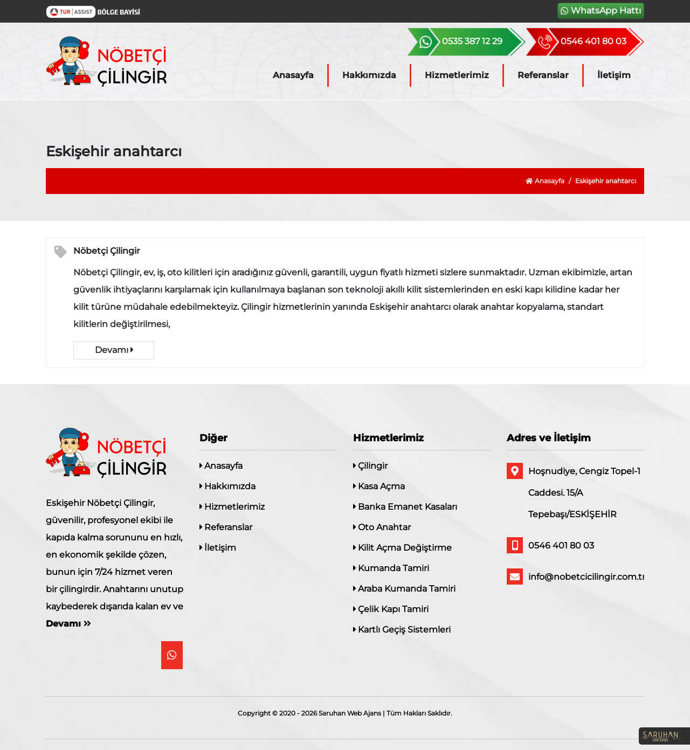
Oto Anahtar (382, 527)
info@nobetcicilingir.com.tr (575, 576)
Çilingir (370, 466)
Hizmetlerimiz (457, 75)
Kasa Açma (379, 486)
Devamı (114, 350)
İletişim (614, 75)
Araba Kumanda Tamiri (404, 589)
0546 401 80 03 (550, 545)
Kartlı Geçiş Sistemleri (402, 629)
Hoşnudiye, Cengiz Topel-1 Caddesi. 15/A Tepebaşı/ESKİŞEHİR (573, 491)
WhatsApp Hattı (601, 10)
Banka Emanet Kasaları (405, 507)
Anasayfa (293, 75)
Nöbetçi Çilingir (106, 251)
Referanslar (543, 75)
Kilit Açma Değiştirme (402, 548)
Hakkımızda (369, 75)
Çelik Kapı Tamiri (391, 609)
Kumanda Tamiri (391, 568)
